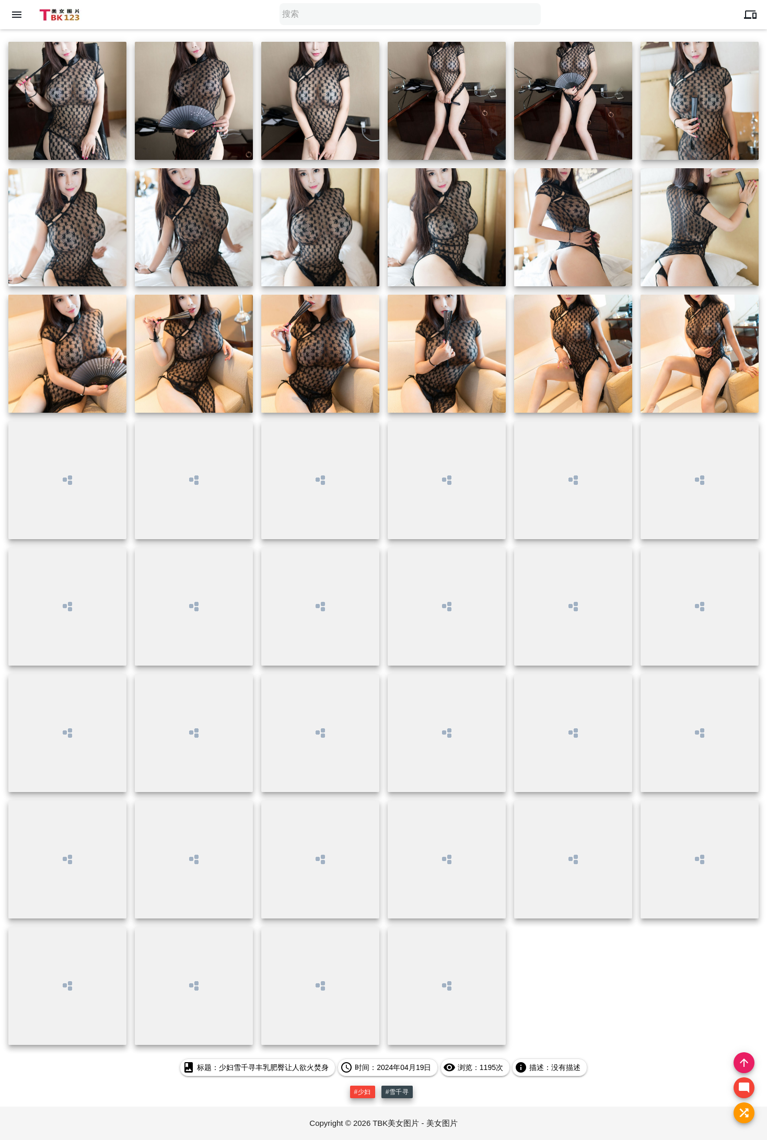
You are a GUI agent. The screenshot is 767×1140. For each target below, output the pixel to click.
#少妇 (362, 1092)
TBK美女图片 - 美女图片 (415, 1123)
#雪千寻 (397, 1092)
